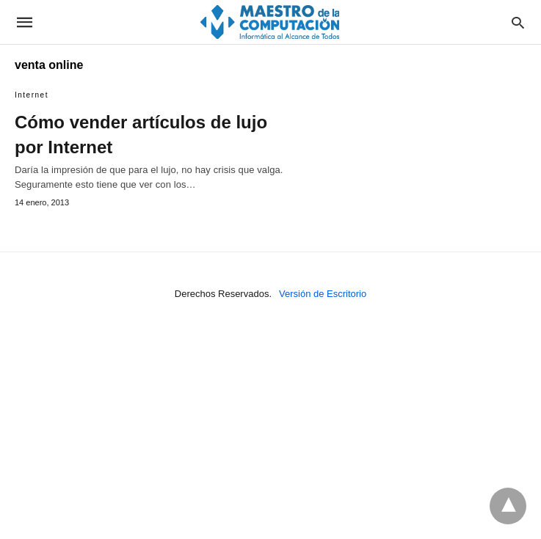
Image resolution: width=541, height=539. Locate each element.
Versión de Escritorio (322, 293)
